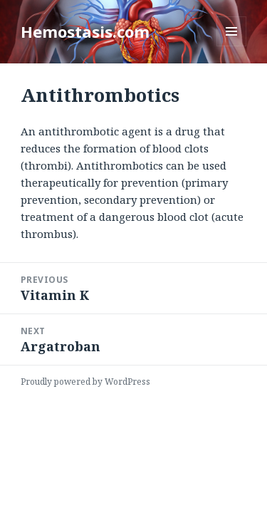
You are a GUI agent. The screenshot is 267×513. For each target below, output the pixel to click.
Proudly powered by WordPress (85, 381)
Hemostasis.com (85, 31)
